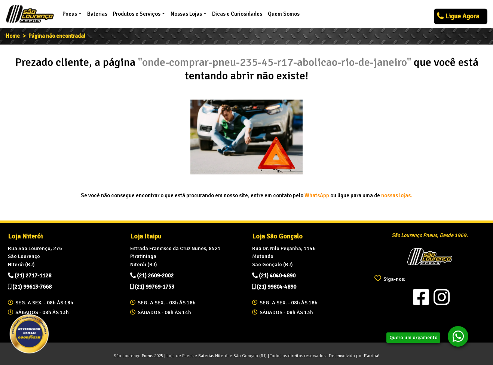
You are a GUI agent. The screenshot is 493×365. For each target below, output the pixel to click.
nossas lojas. (396, 195)
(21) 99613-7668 (30, 286)
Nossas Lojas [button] (186, 13)
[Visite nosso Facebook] (421, 297)
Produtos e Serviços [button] (136, 13)
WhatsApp (316, 195)
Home (13, 36)
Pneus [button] (69, 13)
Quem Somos (284, 13)
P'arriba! (371, 355)
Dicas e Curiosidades (237, 13)
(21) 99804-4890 (274, 286)
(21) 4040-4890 (274, 275)
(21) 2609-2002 (152, 275)
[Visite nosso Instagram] (441, 297)
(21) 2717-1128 (29, 275)
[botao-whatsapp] (458, 336)
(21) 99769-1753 (152, 286)
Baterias (97, 13)
